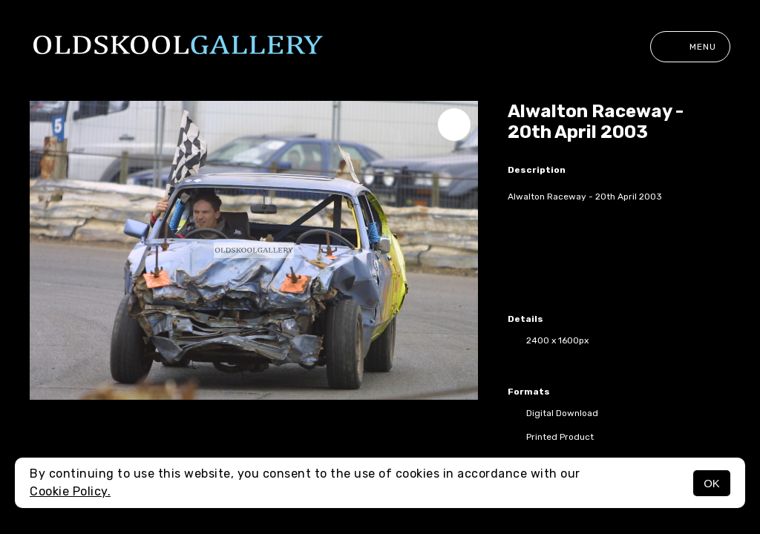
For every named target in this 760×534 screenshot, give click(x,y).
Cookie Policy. (70, 491)
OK (712, 483)
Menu (690, 47)
